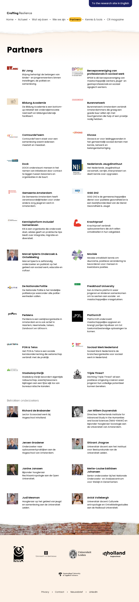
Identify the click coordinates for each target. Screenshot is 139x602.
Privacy (45, 592)
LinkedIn (93, 592)
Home (9, 19)
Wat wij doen (40, 19)
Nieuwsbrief (77, 592)
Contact (59, 592)
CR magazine (115, 19)
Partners (75, 19)
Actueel (22, 19)
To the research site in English (110, 3)
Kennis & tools (93, 19)
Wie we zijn (58, 19)
